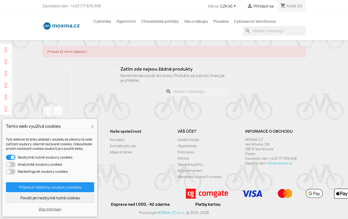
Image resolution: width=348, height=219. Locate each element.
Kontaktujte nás (123, 146)
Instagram (58, 111)
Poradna (220, 21)
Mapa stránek (121, 152)
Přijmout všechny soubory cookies (50, 187)
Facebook (47, 111)
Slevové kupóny (190, 164)
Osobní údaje (188, 139)
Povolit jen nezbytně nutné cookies (50, 198)
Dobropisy (186, 152)
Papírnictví (126, 21)
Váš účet (187, 131)
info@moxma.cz (280, 163)
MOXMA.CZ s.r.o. (171, 212)
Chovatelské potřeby (160, 21)
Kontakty (117, 139)
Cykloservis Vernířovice (255, 21)
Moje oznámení (190, 170)
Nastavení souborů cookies (200, 176)
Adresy (183, 158)
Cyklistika (102, 21)
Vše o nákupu (196, 21)
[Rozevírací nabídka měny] (229, 6)
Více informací (50, 209)
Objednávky (187, 146)
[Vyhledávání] (274, 31)
